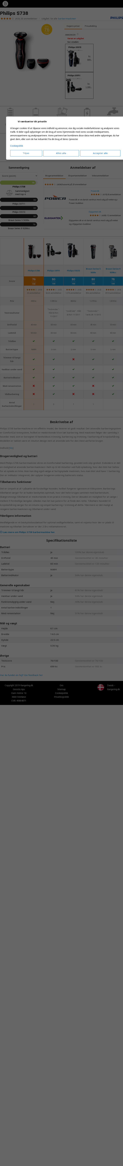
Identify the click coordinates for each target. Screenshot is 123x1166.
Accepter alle (100, 153)
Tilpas (26, 153)
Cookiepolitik (16, 145)
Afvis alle (61, 153)
